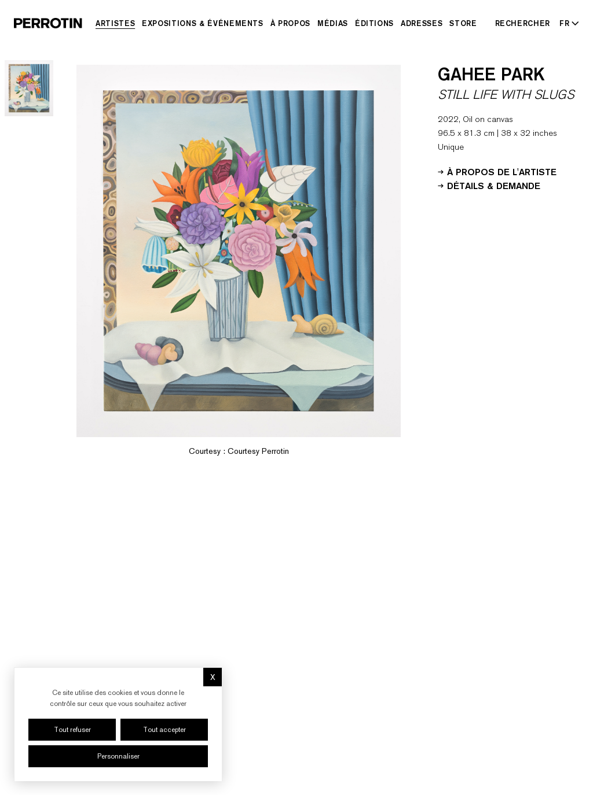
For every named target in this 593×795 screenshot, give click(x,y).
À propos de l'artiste (497, 171)
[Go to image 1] (29, 88)
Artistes (115, 23)
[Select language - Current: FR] (567, 23)
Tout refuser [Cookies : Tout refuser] (72, 729)
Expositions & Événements (202, 23)
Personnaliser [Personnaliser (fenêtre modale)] (118, 756)
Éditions (374, 23)
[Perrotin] (48, 23)
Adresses (421, 23)
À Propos (290, 23)
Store (463, 23)
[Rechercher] (522, 23)
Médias (332, 23)
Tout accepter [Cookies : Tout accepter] (164, 729)
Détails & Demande (489, 185)
